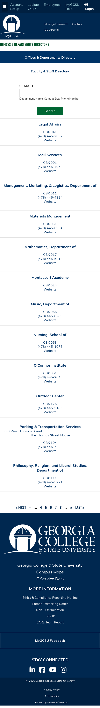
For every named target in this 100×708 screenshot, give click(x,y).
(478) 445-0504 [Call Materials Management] (50, 228)
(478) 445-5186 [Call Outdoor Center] (50, 408)
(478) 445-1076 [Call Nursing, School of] (50, 346)
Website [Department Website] (50, 140)
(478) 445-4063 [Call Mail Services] (50, 167)
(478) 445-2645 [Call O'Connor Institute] (50, 377)
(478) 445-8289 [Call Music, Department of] (50, 316)
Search (26, 86)
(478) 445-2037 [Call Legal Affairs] (50, 136)
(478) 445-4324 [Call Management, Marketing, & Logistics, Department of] (50, 197)
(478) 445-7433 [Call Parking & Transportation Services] (50, 447)
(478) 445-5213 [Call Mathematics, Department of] (50, 259)
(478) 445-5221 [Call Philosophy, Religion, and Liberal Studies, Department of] (50, 482)
